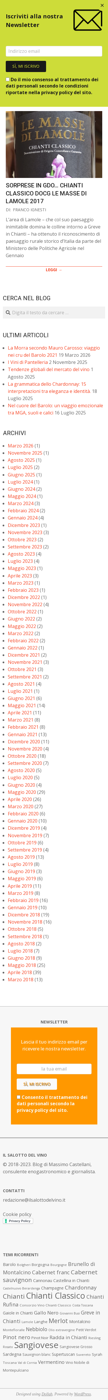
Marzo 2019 (20, 893)
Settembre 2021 (25, 677)
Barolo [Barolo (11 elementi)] (9, 1264)
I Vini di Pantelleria (28, 362)
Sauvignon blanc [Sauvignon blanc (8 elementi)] (36, 1354)
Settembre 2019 (25, 850)
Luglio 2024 (20, 482)
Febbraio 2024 (23, 510)
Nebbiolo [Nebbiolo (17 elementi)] (36, 1329)
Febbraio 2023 (23, 590)
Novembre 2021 (25, 662)
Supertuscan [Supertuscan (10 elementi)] (63, 1354)
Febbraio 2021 (23, 727)
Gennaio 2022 (22, 648)
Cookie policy (17, 1214)
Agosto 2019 (21, 857)
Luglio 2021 (20, 691)
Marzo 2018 (20, 979)
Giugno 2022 (21, 619)
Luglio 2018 (20, 951)
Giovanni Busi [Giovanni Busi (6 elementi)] (70, 1313)
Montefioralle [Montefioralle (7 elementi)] (14, 1330)
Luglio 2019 (20, 864)
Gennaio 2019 (22, 907)
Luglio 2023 (20, 561)
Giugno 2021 (21, 698)
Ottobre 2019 (22, 842)
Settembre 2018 (25, 936)
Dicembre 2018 (24, 915)
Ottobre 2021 (22, 669)
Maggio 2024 (22, 496)
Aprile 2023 (20, 576)
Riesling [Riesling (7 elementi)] (94, 1338)
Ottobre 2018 (22, 929)
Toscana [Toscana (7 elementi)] (10, 1362)
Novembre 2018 (25, 922)
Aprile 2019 (20, 886)
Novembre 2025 (25, 453)
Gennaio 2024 (22, 518)
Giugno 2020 (21, 785)
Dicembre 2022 (24, 597)
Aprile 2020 (20, 799)
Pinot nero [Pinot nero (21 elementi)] (16, 1337)
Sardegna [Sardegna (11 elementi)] (12, 1354)
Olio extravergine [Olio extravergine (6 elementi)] (61, 1330)
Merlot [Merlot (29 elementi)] (58, 1320)
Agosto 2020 (21, 770)
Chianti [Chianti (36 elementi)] (14, 1296)
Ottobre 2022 (22, 611)
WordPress (82, 1394)
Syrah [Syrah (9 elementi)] (97, 1354)
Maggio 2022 (22, 626)
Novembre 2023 (25, 532)
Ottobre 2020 (22, 756)
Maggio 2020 (22, 792)
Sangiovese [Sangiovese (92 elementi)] (36, 1345)
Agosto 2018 (21, 944)
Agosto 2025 (21, 460)
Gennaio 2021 (22, 734)
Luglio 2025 (20, 467)
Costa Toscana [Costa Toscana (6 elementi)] (82, 1305)
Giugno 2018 (21, 958)
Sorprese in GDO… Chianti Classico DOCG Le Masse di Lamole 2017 (46, 193)
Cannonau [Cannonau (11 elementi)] (42, 1280)
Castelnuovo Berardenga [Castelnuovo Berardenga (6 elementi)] (21, 1288)
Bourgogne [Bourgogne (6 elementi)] (58, 1265)
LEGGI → (54, 269)
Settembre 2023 (25, 547)
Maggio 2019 (22, 878)
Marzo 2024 (20, 503)
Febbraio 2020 (23, 813)
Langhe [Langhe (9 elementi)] (41, 1321)
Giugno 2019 (21, 871)
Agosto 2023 (21, 554)
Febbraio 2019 (23, 900)
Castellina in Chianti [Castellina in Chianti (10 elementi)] (71, 1280)
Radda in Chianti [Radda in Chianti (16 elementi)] (68, 1337)
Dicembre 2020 (24, 741)
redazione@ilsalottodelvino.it (34, 1200)
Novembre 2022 (25, 604)
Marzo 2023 (20, 583)
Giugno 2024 (21, 489)
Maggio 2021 (22, 705)
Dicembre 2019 (24, 828)
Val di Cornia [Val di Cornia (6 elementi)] (27, 1363)
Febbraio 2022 (23, 640)
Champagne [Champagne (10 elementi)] (52, 1288)
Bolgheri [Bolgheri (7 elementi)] (24, 1265)
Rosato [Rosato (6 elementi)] (8, 1347)
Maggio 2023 (22, 568)
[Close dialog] (102, 6)
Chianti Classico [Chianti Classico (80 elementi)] (55, 1295)
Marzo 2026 (20, 446)
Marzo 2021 (20, 720)
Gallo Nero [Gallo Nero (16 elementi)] (46, 1312)
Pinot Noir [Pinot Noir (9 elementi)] (39, 1337)
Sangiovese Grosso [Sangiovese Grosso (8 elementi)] (76, 1346)
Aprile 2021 (20, 712)
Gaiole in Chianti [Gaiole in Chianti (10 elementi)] (18, 1313)
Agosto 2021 (21, 684)
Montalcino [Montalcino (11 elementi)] (79, 1321)
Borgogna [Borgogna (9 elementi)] (40, 1264)
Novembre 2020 (25, 749)
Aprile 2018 (20, 972)
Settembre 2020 (25, 763)
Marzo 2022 (20, 633)
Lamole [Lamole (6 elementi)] (27, 1322)
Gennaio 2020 (22, 821)
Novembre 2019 (25, 835)
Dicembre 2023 (24, 525)
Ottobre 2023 (22, 539)
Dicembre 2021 (24, 655)
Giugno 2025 (21, 475)
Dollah (46, 1394)
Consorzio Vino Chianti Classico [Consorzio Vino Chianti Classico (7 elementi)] (45, 1305)
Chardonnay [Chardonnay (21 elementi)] (80, 1287)
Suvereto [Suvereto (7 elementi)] (83, 1354)
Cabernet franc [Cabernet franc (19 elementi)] (51, 1272)
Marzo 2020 (20, 806)
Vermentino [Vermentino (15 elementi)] (51, 1362)
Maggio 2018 (22, 965)
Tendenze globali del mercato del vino (49, 369)
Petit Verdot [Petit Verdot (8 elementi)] (86, 1329)
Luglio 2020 (20, 777)
